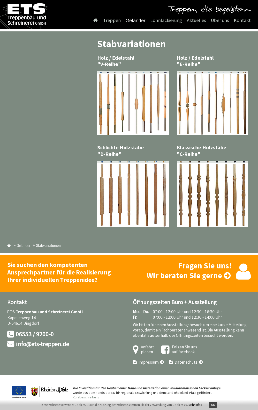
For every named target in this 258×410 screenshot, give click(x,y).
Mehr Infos (195, 405)
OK (213, 405)
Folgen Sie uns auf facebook (184, 350)
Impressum (148, 362)
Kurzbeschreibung (86, 397)
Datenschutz (186, 362)
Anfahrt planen (147, 350)
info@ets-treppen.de (42, 344)
